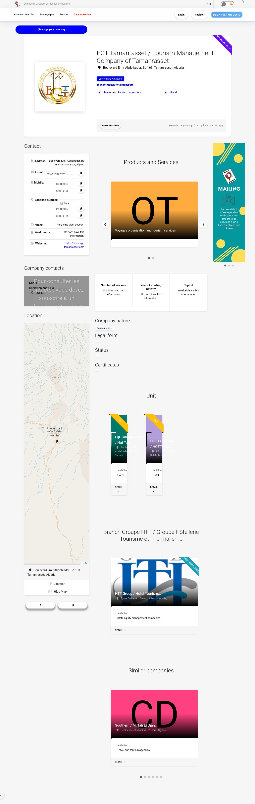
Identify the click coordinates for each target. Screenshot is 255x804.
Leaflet (84, 563)
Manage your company (51, 29)
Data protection (82, 14)
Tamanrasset (110, 125)
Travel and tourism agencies (122, 92)
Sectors (64, 14)
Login (181, 14)
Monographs (47, 14)
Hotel (173, 92)
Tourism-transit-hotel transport (115, 84)
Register (199, 14)
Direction (57, 584)
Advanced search (22, 14)
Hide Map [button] (57, 591)
